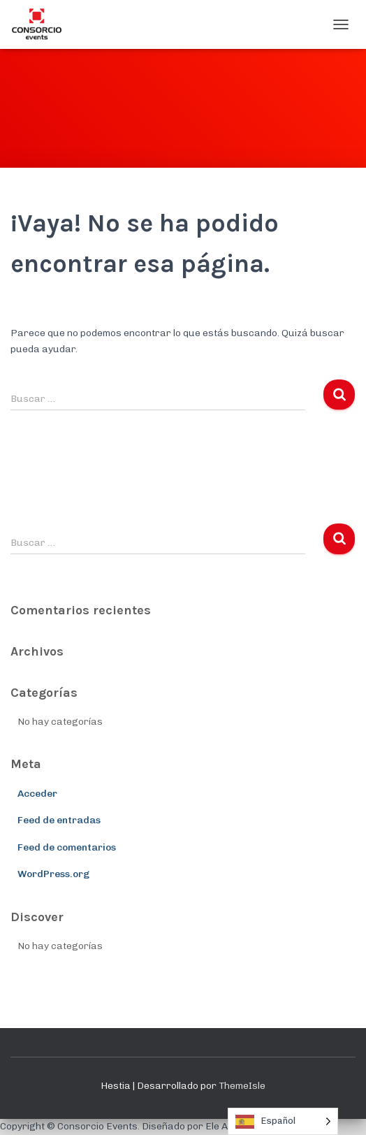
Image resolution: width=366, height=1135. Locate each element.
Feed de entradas (59, 820)
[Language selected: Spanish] (283, 1121)
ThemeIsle (242, 1086)
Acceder (37, 794)
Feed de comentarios (66, 847)
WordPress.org (53, 874)
